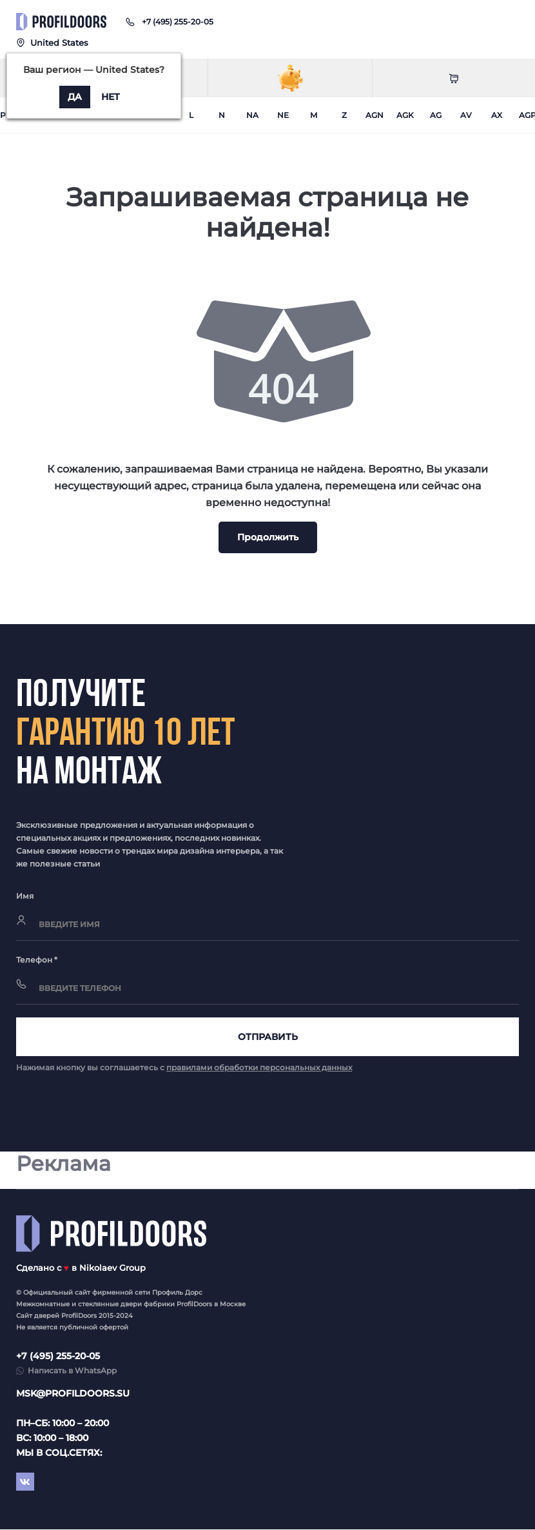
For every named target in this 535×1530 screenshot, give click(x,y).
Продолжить (267, 537)
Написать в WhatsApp (72, 1371)
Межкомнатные (43, 1304)
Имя (25, 896)
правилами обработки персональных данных (259, 1067)
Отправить (268, 1037)
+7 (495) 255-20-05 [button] (58, 1356)
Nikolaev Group (112, 1268)
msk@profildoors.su (73, 1394)
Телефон (36, 960)
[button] (177, 21)
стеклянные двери (110, 1304)
